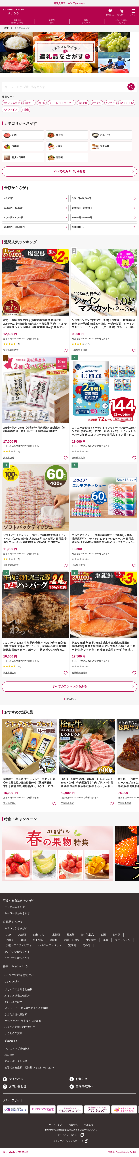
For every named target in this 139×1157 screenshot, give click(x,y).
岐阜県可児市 (78, 457)
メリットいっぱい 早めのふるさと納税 (26, 1008)
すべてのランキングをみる (69, 686)
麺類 (23, 940)
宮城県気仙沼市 (10, 350)
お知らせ (78, 1078)
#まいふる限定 (11, 102)
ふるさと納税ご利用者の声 (20, 1026)
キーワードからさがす (17, 913)
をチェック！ (70, 4)
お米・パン (39, 934)
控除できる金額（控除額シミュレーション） (30, 1067)
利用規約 (88, 1124)
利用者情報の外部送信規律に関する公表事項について (71, 1129)
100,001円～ (78, 227)
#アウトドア (10, 109)
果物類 (56, 934)
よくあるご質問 (13, 1033)
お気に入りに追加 (54, 803)
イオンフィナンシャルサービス (68, 1141)
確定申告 (10, 1055)
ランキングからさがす (17, 951)
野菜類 (70, 934)
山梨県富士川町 (79, 350)
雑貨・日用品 (71, 940)
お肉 (8, 934)
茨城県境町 (8, 457)
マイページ (13, 1078)
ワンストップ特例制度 (17, 1048)
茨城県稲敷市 (9, 803)
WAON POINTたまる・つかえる (23, 1020)
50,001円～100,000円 (14, 227)
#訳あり (29, 102)
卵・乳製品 (87, 934)
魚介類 (22, 934)
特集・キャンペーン (86, 21)
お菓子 (10, 940)
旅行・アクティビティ (19, 945)
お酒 (103, 934)
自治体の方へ (81, 1086)
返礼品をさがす (52, 21)
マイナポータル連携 (16, 1061)
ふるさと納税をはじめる (121, 21)
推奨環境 (73, 1124)
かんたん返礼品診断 (16, 1014)
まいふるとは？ (13, 1001)
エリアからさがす (15, 907)
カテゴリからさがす (16, 928)
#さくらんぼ (127, 102)
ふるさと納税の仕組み (17, 995)
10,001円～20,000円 (13, 208)
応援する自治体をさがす (17, 21)
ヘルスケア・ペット (50, 945)
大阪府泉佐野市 (10, 565)
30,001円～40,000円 (13, 217)
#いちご (110, 102)
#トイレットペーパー (62, 102)
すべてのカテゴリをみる (69, 171)
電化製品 (91, 940)
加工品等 (38, 940)
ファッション (122, 940)
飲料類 (116, 934)
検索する (131, 86)
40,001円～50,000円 (82, 217)
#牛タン (96, 102)
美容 (105, 940)
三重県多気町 (67, 803)
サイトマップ (55, 1124)
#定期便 (83, 102)
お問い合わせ (14, 1086)
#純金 (25, 109)
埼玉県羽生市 (9, 672)
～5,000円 (8, 198)
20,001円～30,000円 (82, 208)
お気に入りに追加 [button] (66, 350)
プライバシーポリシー (68, 1135)
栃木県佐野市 (78, 565)
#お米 (42, 102)
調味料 (53, 940)
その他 (86, 945)
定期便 (72, 945)
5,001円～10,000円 (81, 198)
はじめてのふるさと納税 (18, 989)
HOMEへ (71, 699)
